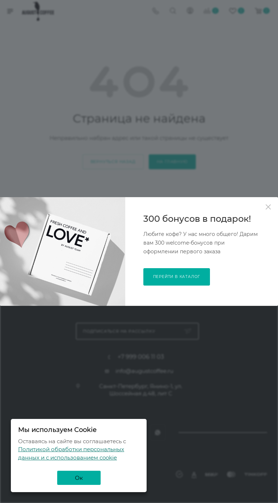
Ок (79, 477)
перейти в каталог (177, 276)
